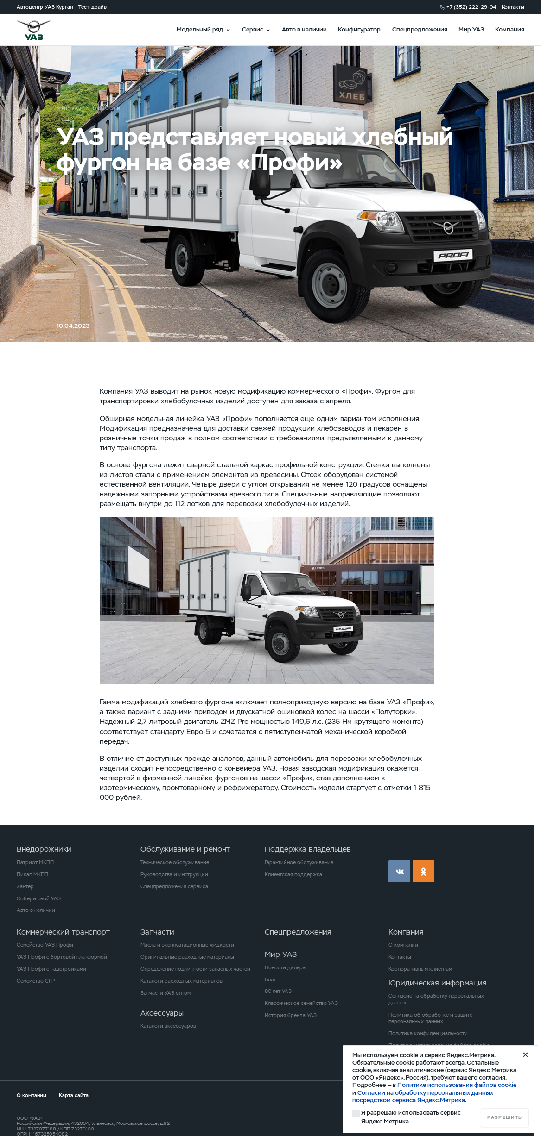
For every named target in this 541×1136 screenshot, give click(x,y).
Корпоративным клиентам (420, 969)
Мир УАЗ (471, 29)
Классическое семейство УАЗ (301, 1003)
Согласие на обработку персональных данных (436, 999)
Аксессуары (162, 1013)
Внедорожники (44, 849)
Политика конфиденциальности (428, 1033)
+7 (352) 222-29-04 (471, 7)
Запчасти (157, 932)
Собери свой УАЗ (39, 898)
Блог (270, 979)
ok (423, 871)
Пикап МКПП (32, 874)
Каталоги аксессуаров (168, 1026)
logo (43, 30)
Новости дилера (285, 967)
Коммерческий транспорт (63, 932)
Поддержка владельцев (308, 849)
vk (399, 871)
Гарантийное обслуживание (299, 862)
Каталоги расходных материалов (181, 981)
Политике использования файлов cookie (456, 1085)
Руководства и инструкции (174, 874)
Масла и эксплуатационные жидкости (187, 944)
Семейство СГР (36, 981)
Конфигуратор (359, 29)
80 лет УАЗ (278, 991)
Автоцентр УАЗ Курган (45, 7)
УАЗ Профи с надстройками (51, 969)
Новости (107, 108)
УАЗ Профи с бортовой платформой (62, 957)
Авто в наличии (304, 29)
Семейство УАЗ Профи (45, 944)
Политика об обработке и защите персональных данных (430, 1018)
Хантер (25, 886)
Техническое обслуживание (174, 862)
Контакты (513, 7)
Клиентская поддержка (293, 874)
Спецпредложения (419, 29)
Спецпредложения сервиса (174, 886)
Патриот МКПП (35, 862)
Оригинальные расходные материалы (187, 957)
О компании (403, 944)
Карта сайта (74, 1095)
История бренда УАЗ (291, 1015)
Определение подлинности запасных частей (195, 969)
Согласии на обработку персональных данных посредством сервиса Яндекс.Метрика (422, 1096)
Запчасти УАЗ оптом (165, 993)
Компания (509, 29)
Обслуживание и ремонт (185, 849)
